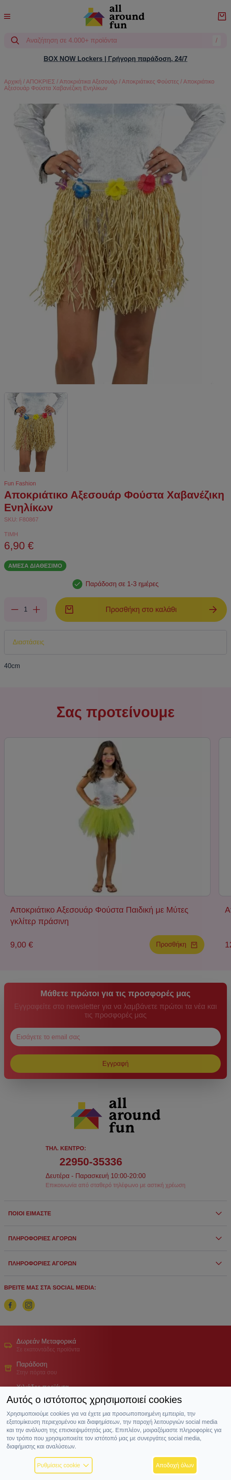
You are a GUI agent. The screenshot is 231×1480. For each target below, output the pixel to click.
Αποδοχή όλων (175, 1465)
